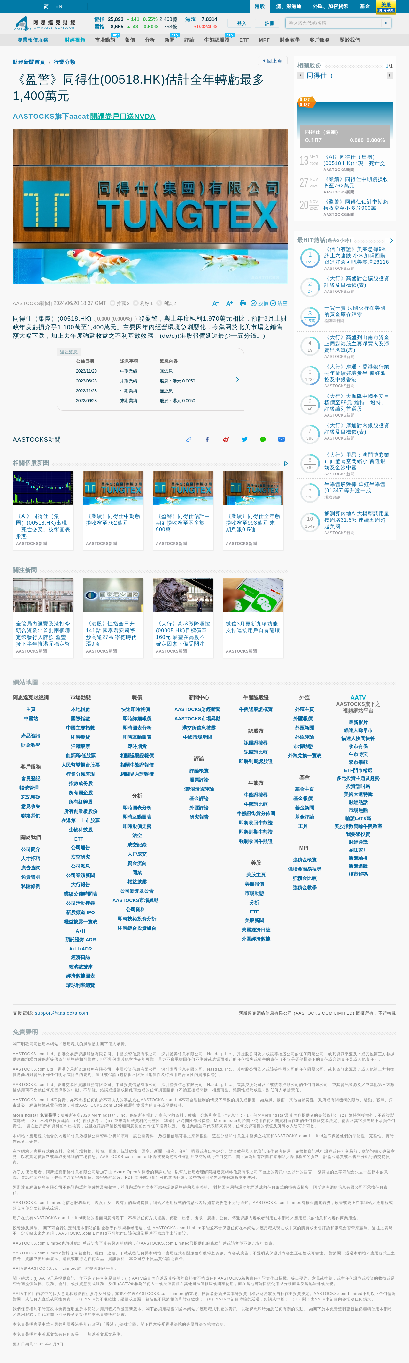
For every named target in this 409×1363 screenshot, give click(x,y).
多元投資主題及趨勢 (358, 778)
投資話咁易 (358, 786)
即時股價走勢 (137, 826)
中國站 (31, 718)
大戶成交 (137, 854)
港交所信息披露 (199, 728)
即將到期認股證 (256, 761)
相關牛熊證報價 (137, 765)
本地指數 (80, 709)
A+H (80, 931)
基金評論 (199, 798)
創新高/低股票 (81, 755)
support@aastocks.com (62, 1013)
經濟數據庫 (81, 966)
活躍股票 (80, 746)
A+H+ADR (80, 948)
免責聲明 (30, 877)
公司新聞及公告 (137, 891)
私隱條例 (30, 886)
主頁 (30, 709)
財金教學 (30, 745)
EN (59, 6)
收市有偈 (358, 746)
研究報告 (199, 817)
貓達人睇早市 (358, 730)
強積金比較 (305, 878)
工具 (304, 826)
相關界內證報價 (137, 774)
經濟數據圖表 (80, 976)
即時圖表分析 (137, 728)
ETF (80, 839)
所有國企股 (81, 792)
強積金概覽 (305, 859)
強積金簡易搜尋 (304, 869)
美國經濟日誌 (256, 929)
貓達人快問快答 (358, 738)
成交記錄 (137, 844)
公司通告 (80, 847)
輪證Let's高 (358, 818)
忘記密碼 (30, 797)
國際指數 (80, 718)
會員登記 (30, 778)
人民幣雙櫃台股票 (80, 765)
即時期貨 (80, 737)
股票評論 (199, 780)
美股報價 (256, 884)
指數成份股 (81, 783)
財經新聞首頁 (29, 62)
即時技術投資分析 (137, 918)
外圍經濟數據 (256, 939)
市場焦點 (358, 810)
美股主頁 (256, 874)
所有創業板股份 (80, 811)
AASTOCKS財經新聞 (199, 709)
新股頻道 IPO (80, 912)
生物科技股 (81, 829)
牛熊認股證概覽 (256, 709)
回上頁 (272, 61)
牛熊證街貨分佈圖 (256, 813)
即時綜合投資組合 (137, 928)
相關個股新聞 (31, 463)
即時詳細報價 (137, 718)
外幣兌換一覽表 (304, 755)
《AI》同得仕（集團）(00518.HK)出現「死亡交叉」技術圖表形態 (354, 163)
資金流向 (137, 863)
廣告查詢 (30, 867)
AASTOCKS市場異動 (137, 900)
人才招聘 (30, 858)
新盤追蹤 (358, 866)
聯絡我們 (30, 815)
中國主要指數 (80, 728)
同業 (137, 872)
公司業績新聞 (80, 875)
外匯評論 (199, 807)
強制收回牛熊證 (256, 841)
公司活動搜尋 (80, 903)
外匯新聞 (304, 728)
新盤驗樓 (358, 858)
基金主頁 (304, 789)
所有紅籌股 (81, 802)
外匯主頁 (304, 709)
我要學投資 (358, 834)
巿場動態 (304, 746)
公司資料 (137, 909)
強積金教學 (305, 887)
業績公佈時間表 (80, 894)
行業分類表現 (80, 774)
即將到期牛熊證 (256, 832)
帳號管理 (30, 788)
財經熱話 (358, 802)
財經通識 (358, 842)
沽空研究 (80, 856)
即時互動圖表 (137, 737)
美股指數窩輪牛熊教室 (358, 826)
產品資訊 (30, 735)
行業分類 (64, 62)
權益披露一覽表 (80, 921)
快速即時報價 (137, 709)
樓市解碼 (358, 874)
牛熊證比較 (256, 804)
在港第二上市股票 (80, 820)
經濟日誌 (80, 957)
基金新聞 (304, 807)
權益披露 (137, 881)
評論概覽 (199, 770)
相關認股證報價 (137, 755)
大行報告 (80, 884)
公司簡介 (30, 849)
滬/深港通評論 (199, 789)
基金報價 (304, 798)
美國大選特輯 (358, 794)
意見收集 (30, 806)
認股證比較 (256, 752)
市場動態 (256, 893)
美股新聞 (256, 920)
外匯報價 (304, 718)
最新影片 (358, 722)
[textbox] (338, 23)
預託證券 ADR (80, 939)
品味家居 (358, 850)
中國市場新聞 (199, 737)
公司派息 (80, 866)
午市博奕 (358, 754)
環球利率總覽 (80, 985)
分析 (256, 902)
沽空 (137, 835)
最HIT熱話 (324, 240)
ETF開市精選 (358, 770)
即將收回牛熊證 (256, 822)
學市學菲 (358, 762)
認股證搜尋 (256, 743)
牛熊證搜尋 (256, 795)
